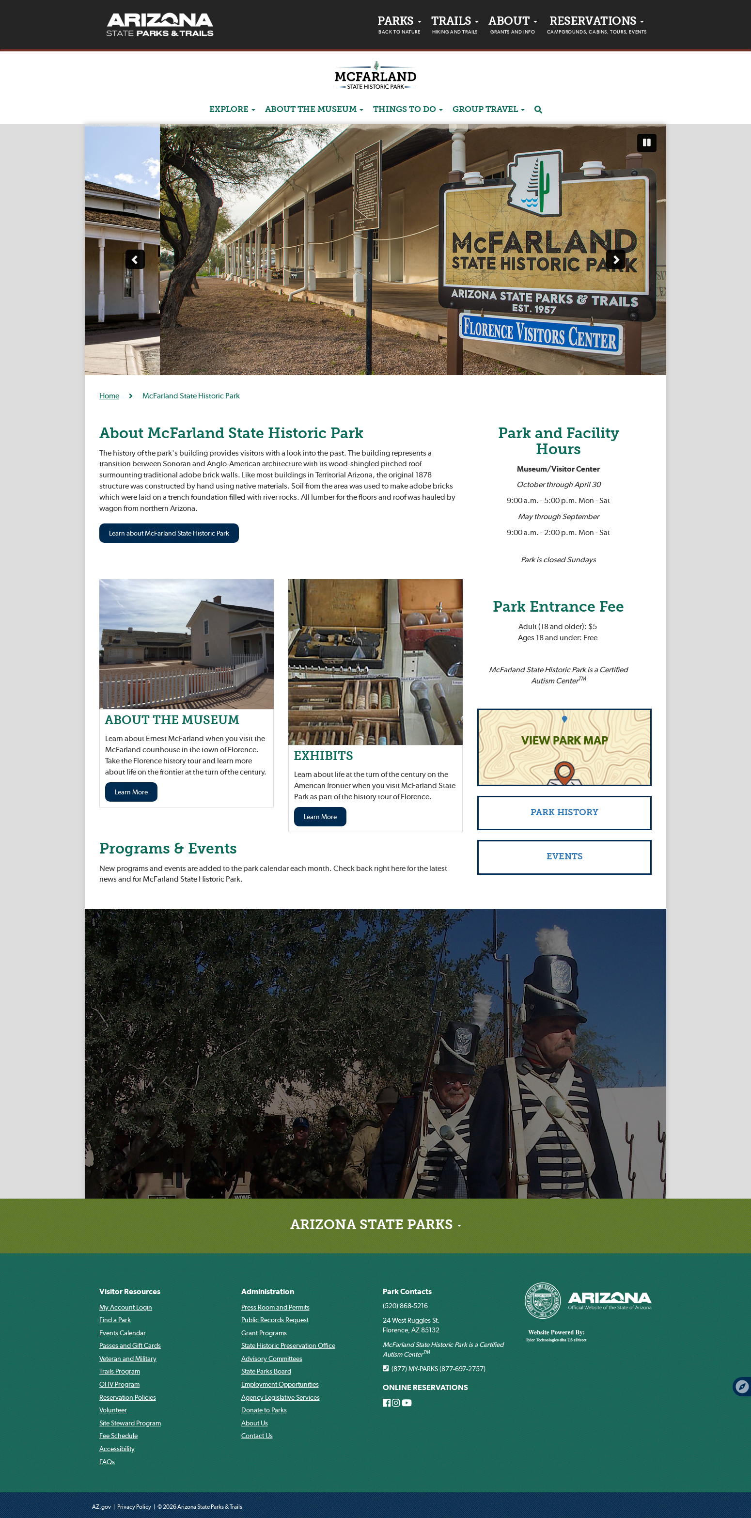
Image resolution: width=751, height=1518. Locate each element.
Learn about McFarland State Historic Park (169, 533)
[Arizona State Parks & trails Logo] (160, 24)
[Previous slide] (135, 259)
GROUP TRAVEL (489, 110)
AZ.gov (101, 1506)
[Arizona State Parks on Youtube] (407, 1403)
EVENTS (565, 857)
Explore (232, 110)
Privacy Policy (134, 1506)
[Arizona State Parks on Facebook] (387, 1403)
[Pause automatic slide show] (647, 143)
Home (109, 395)
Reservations (597, 26)
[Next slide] (616, 259)
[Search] (538, 110)
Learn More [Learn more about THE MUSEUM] (131, 792)
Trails (455, 26)
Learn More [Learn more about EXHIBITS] (320, 817)
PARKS (399, 26)
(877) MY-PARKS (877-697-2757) (434, 1369)
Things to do (408, 110)
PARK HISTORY (564, 813)
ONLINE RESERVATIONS (425, 1387)
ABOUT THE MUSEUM (314, 110)
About (512, 26)
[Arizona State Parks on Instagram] (396, 1403)
